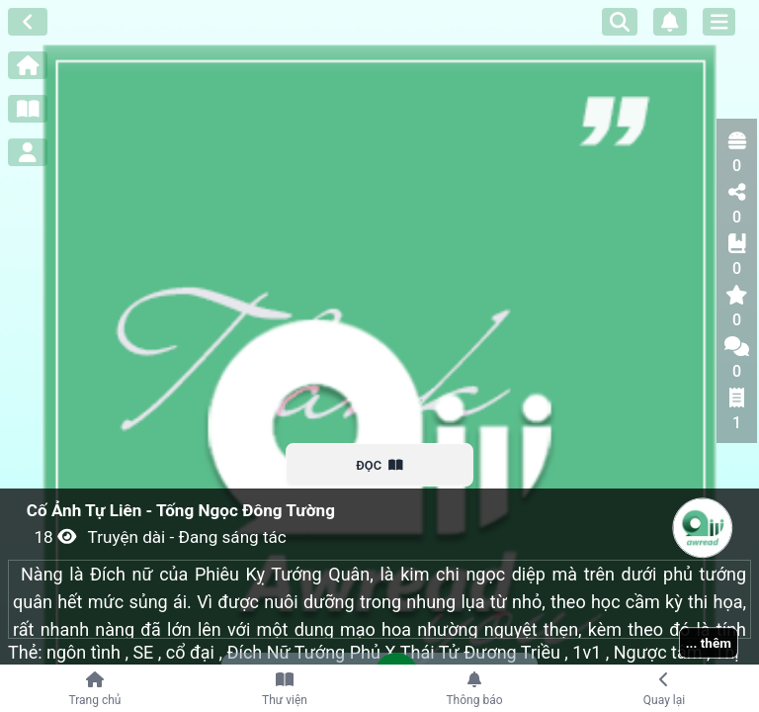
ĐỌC (380, 465)
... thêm (708, 643)
